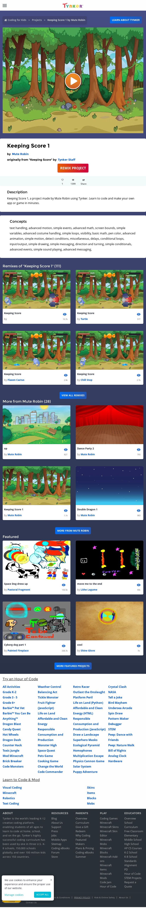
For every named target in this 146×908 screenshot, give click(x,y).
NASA (112, 693)
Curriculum (82, 823)
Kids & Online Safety (104, 898)
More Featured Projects (73, 667)
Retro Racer (81, 688)
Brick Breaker (12, 762)
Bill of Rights (117, 751)
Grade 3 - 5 (10, 698)
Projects (37, 20)
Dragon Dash (12, 741)
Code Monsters (13, 767)
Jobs (53, 836)
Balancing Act (47, 693)
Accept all (42, 894)
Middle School (133, 840)
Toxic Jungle (11, 751)
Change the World (50, 767)
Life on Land (46, 714)
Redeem (80, 832)
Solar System (82, 767)
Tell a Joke (115, 698)
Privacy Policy (82, 898)
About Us (57, 823)
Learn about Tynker (126, 20)
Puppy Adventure (85, 773)
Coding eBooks (60, 849)
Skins (91, 788)
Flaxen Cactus (16, 380)
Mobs (91, 804)
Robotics (9, 799)
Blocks (91, 799)
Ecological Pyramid (86, 746)
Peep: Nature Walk (121, 746)
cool (79, 645)
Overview (81, 819)
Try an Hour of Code (20, 680)
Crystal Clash (117, 688)
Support (56, 828)
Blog (54, 819)
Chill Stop (86, 380)
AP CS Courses (133, 849)
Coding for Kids (17, 20)
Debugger (115, 725)
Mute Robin (20, 154)
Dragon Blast (12, 725)
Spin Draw (115, 714)
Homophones (82, 751)
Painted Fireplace (18, 651)
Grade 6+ (9, 704)
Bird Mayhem (117, 704)
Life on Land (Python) (88, 704)
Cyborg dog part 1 (15, 645)
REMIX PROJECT (73, 168)
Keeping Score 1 (13, 510)
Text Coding (11, 804)
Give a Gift (82, 828)
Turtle (84, 319)
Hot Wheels (11, 735)
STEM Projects (132, 879)
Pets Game (45, 757)
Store (54, 857)
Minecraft (9, 794)
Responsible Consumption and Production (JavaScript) (89, 725)
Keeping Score (12, 313)
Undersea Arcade (120, 709)
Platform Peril (83, 698)
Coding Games (109, 819)
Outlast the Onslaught (89, 693)
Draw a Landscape (86, 735)
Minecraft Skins (109, 828)
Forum (55, 853)
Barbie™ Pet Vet (14, 709)
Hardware (115, 762)
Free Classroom (133, 832)
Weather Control (49, 688)
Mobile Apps (59, 840)
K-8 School (130, 857)
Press (54, 832)
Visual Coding (12, 788)
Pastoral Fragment (19, 590)
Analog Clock (117, 757)
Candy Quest (12, 730)
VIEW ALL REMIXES (73, 395)
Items (91, 794)
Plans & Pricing (85, 849)
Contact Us (31, 903)
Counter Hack (12, 746)
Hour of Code (108, 887)
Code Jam (105, 883)
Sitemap (56, 845)
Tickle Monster (48, 698)
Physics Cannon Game (88, 762)
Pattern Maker (118, 719)
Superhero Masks (85, 741)
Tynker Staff (66, 159)
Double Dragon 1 (87, 510)
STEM (112, 730)
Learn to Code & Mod (21, 781)
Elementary (131, 836)
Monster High (47, 746)
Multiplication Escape (88, 757)
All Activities (11, 688)
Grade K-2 (9, 693)
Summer (81, 857)
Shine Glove (88, 651)
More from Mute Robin (73, 531)
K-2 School (130, 853)
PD (126, 870)
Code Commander (50, 773)
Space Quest (46, 751)
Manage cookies (14, 894)
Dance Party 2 (85, 449)
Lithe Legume (89, 590)
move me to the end (89, 584)
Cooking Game (48, 762)
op (5, 449)
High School (131, 845)
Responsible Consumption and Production (50, 735)
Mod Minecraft (13, 757)
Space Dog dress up (16, 584)
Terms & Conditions (60, 898)
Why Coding (83, 836)
